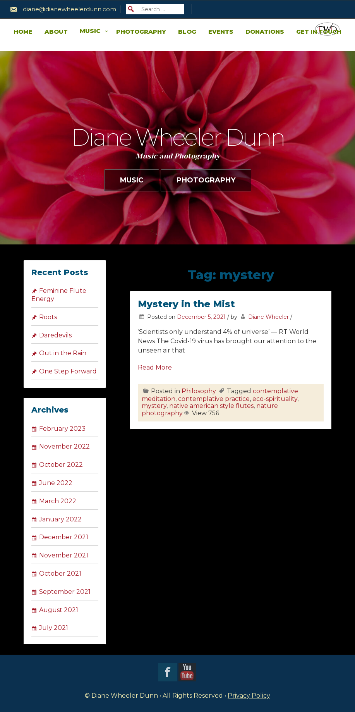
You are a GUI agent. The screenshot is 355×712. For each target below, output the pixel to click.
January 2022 (60, 519)
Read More (155, 367)
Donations (264, 31)
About (56, 31)
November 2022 (64, 446)
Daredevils (55, 335)
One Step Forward (68, 371)
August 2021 (58, 610)
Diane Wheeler (268, 316)
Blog (187, 31)
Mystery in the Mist (186, 304)
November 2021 (63, 555)
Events (220, 31)
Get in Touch (318, 31)
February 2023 (62, 428)
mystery (154, 405)
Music (90, 30)
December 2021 (63, 537)
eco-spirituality (274, 398)
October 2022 (61, 464)
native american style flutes (211, 405)
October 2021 (60, 573)
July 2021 (53, 627)
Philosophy (199, 391)
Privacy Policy (249, 695)
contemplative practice (214, 398)
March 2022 (57, 501)
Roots (48, 317)
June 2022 (55, 483)
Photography (141, 31)
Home (23, 31)
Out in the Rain (62, 353)
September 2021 (65, 591)
